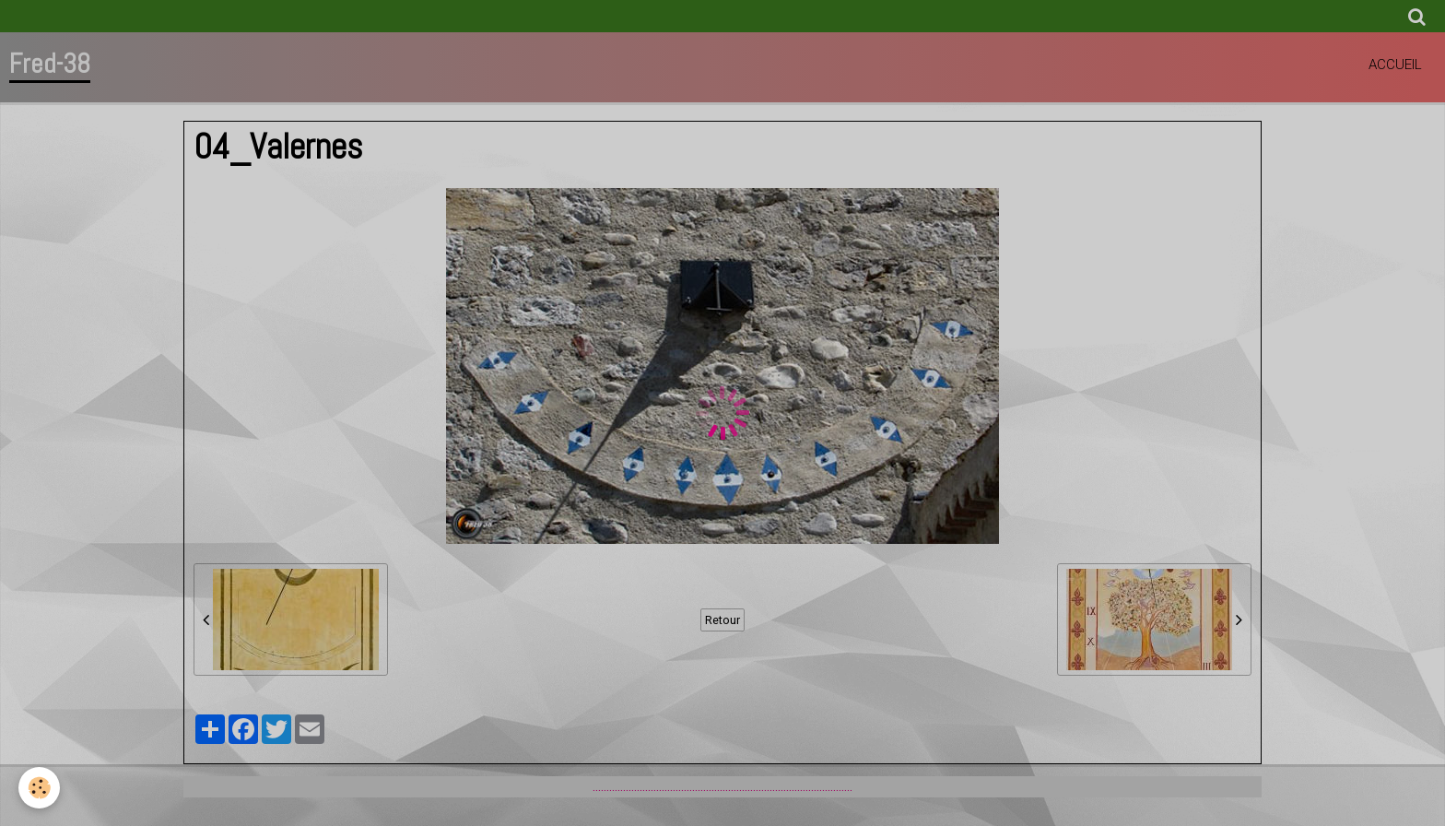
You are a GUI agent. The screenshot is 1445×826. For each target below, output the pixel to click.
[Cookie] (39, 787)
